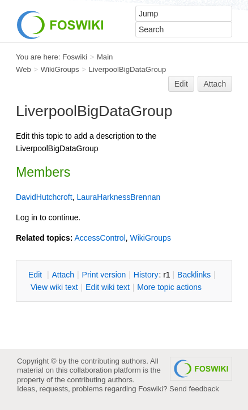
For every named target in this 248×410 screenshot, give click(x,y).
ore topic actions (169, 287)
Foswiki (74, 57)
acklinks (194, 274)
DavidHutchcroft (44, 197)
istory (146, 274)
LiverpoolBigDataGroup (127, 69)
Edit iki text (107, 287)
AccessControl (99, 237)
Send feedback (194, 389)
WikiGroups (60, 69)
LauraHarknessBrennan (118, 197)
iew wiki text (54, 287)
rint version (104, 274)
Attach (215, 83)
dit (36, 274)
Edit (181, 83)
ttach (63, 274)
